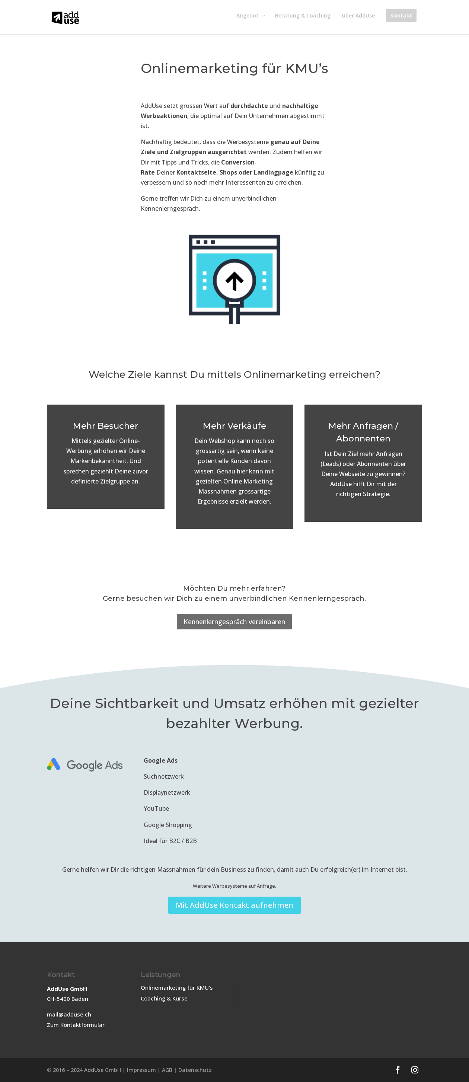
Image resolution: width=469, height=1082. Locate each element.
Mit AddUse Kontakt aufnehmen (234, 905)
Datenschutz (195, 1069)
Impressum (141, 1069)
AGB (167, 1069)
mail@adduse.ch (69, 1014)
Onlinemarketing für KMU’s (177, 987)
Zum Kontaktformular (76, 1024)
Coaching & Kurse (164, 998)
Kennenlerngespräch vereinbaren (234, 621)
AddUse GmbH (102, 1069)
